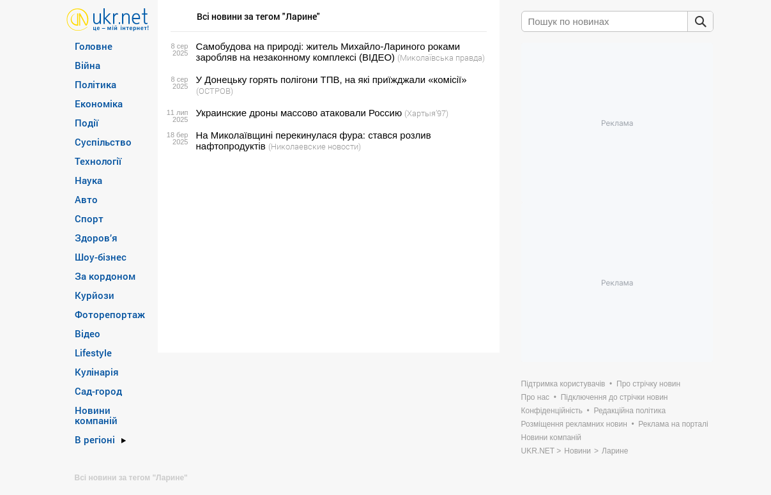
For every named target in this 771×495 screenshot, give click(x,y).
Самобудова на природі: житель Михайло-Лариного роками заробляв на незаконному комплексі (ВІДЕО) (328, 52)
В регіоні (95, 439)
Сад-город (98, 391)
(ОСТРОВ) (214, 90)
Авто (86, 199)
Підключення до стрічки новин (614, 397)
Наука (88, 180)
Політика (95, 84)
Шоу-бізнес (100, 257)
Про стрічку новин (648, 383)
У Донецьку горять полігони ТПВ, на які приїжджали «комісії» (331, 79)
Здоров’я (96, 237)
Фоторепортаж (110, 314)
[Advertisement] (327, 252)
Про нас (535, 397)
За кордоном (105, 276)
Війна (87, 65)
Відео (87, 333)
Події (86, 123)
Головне (93, 46)
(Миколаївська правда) (441, 57)
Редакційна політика (629, 410)
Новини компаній (96, 415)
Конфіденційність (552, 410)
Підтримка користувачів (563, 383)
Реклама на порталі (673, 424)
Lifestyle (93, 352)
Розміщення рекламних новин (574, 424)
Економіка (99, 103)
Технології (98, 161)
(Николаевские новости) (314, 146)
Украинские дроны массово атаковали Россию (299, 112)
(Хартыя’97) (426, 113)
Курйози (94, 295)
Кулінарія (97, 372)
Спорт (89, 218)
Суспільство (103, 142)
